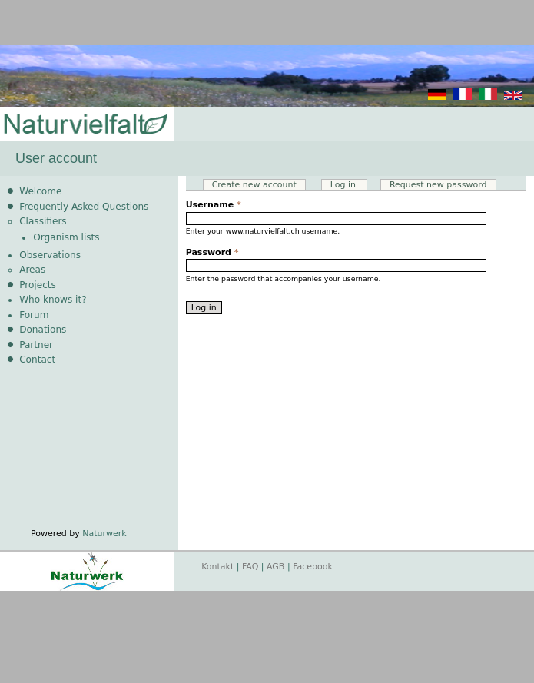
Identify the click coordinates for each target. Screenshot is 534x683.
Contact (37, 359)
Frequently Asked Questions (83, 206)
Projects (37, 285)
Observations (50, 255)
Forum (33, 315)
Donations (42, 329)
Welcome (40, 191)
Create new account (254, 185)
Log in (349, 185)
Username (213, 205)
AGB (275, 567)
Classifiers (43, 221)
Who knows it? (53, 299)
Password (212, 252)
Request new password (438, 185)
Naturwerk (104, 534)
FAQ (250, 567)
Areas (32, 269)
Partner (36, 345)
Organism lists (66, 237)
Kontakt (217, 567)
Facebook (313, 567)
